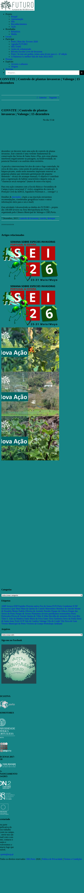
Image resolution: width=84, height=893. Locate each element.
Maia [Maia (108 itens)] (18, 608)
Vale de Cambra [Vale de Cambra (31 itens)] (32, 621)
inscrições (16, 197)
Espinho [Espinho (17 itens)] (22, 606)
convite (43, 218)
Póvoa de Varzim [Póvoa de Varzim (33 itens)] (18, 616)
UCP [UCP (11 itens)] (22, 621)
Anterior (43, 97)
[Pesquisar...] (42, 72)
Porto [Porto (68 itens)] (73, 613)
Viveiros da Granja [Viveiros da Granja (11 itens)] (34, 623)
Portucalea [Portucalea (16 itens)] (6, 616)
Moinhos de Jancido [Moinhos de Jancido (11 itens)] (65, 608)
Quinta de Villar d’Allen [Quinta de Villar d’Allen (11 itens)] (38, 616)
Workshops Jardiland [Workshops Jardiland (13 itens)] (53, 623)
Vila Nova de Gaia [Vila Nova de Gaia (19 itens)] (69, 621)
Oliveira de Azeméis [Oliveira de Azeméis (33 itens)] (34, 611)
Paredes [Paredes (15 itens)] (47, 611)
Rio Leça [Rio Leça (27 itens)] (72, 616)
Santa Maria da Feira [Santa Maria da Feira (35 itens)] (33, 618)
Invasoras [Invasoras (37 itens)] (5, 608)
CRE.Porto (31, 859)
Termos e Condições (73, 859)
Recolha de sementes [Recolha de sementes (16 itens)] (58, 616)
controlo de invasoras (29, 218)
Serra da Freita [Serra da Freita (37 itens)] (69, 618)
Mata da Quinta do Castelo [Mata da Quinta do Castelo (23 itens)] (33, 608)
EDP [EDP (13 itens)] (16, 606)
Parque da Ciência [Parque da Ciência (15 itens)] (59, 611)
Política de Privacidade (52, 859)
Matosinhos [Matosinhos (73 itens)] (50, 608)
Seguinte (53, 97)
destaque (51, 218)
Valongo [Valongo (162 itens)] (43, 621)
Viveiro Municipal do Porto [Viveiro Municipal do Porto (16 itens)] (13, 623)
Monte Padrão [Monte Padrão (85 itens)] (18, 611)
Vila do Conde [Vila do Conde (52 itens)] (53, 621)
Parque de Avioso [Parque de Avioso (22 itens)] (23, 613)
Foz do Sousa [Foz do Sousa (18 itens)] (46, 606)
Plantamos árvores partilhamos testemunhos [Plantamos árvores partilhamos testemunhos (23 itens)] (51, 613)
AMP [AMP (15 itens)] (3, 606)
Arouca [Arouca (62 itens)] (10, 606)
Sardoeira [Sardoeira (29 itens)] (58, 618)
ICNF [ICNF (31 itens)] (75, 606)
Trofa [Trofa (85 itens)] (16, 621)
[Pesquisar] (81, 72)
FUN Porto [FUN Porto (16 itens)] (57, 606)
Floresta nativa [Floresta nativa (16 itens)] (32, 606)
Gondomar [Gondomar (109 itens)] (67, 606)
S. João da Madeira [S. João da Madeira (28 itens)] (15, 618)
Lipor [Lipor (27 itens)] (12, 608)
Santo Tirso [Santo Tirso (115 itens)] (48, 618)
